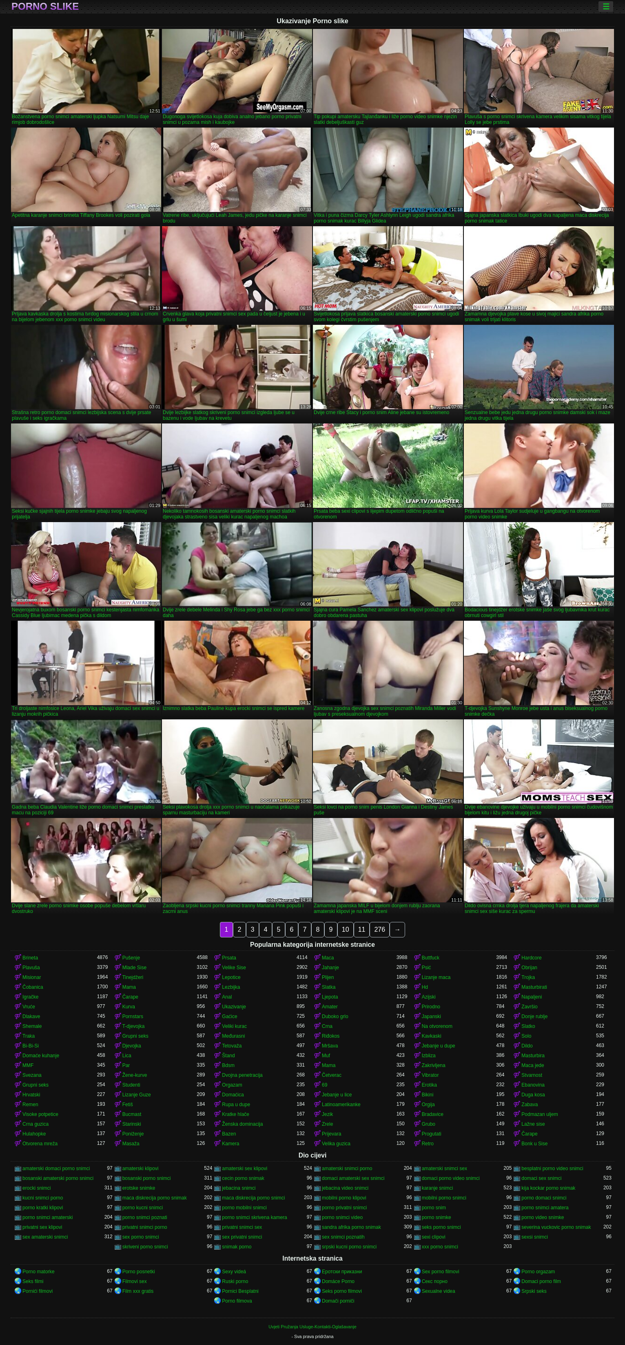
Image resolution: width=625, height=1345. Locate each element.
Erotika (429, 1085)
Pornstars (132, 1016)
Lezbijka (231, 987)
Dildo (526, 1046)
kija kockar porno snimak (548, 1188)
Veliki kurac (234, 1026)
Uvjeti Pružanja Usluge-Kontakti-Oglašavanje (312, 1326)
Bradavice (432, 1114)
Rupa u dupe (236, 1104)
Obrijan (529, 967)
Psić (426, 967)
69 (324, 1085)
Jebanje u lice (337, 1095)
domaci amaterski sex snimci (353, 1178)
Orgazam (232, 1085)
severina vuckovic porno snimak (556, 1227)
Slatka (328, 987)
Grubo (428, 1124)
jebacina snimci (238, 1188)
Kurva (128, 1007)
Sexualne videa (438, 1291)
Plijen (328, 977)
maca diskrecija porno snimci (253, 1198)
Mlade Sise (134, 967)
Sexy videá (234, 1271)
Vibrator (430, 1075)
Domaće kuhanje (40, 1055)
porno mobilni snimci (244, 1207)
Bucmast (132, 1114)
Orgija (428, 1104)
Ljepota (330, 997)
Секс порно (435, 1281)
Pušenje (131, 958)
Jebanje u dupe (438, 1046)
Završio (529, 1007)
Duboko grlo (335, 1016)
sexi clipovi (433, 1237)
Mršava (330, 1046)
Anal (227, 997)
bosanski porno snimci (146, 1178)
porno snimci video (342, 1217)
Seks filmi (32, 1281)
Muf (326, 1055)
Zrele (327, 1124)
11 (362, 929)
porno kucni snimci (142, 1207)
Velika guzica (336, 1144)
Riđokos (330, 1036)
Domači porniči (338, 1301)
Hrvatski (31, 1095)
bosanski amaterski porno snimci (57, 1178)
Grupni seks (135, 1036)
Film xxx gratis (138, 1291)
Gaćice (229, 1016)
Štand (228, 1055)
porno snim (434, 1207)
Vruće (28, 1007)
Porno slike (45, 6)
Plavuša (31, 967)
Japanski (431, 1016)
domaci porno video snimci (451, 1178)
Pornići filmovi (37, 1291)
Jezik (327, 1114)
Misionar (31, 977)
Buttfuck (430, 958)
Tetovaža (232, 1046)
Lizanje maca (436, 977)
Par (126, 1065)
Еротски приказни (342, 1271)
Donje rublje (534, 1016)
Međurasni (233, 1036)
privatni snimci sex (242, 1227)
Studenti (131, 1085)
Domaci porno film (541, 1281)
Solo (526, 1036)
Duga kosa (533, 1095)
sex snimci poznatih (343, 1237)
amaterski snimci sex (444, 1168)
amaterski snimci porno (347, 1168)
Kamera (230, 1144)
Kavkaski (431, 1036)
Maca (328, 958)
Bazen (229, 1134)
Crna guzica (35, 1124)
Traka (28, 1036)
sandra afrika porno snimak (351, 1227)
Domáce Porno (338, 1281)
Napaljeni (531, 997)
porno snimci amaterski (47, 1217)
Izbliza (429, 1055)
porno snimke (436, 1217)
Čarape (130, 997)
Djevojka (131, 1046)
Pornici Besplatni (240, 1291)
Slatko (528, 1026)
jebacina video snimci (345, 1188)
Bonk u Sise (534, 1144)
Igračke (30, 997)
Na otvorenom (437, 1026)
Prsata (229, 958)
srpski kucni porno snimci (349, 1247)
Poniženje (133, 1134)
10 (345, 929)
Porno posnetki (138, 1271)
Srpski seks (533, 1291)
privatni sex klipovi (42, 1227)
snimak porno (236, 1247)
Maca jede (532, 1065)
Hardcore (531, 958)
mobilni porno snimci (444, 1198)
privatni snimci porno (144, 1227)
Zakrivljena (433, 1065)
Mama (129, 987)
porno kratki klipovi (42, 1207)
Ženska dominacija (242, 1124)
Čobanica (32, 987)
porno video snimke (542, 1217)
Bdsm (228, 1065)
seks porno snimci (441, 1227)
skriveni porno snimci (145, 1247)
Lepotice (231, 977)
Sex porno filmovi (440, 1271)
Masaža (131, 1144)
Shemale (32, 1026)
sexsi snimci (534, 1237)
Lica (126, 1055)
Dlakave (31, 1016)
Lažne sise (533, 1124)
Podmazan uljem (539, 1114)
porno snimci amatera (544, 1207)
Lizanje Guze (136, 1095)
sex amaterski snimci (45, 1237)
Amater (330, 1007)
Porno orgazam (538, 1271)
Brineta (30, 958)
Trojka (528, 977)
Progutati (431, 1134)
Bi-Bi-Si (30, 1046)
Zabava (529, 1104)
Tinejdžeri (133, 977)
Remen (30, 1104)
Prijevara (331, 1134)
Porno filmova (237, 1301)
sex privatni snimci (242, 1237)
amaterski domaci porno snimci (56, 1168)
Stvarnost (531, 1075)
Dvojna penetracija (242, 1075)
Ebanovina (533, 1085)
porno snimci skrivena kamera (254, 1217)
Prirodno (431, 1007)
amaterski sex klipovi (244, 1168)
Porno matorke (38, 1271)
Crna (327, 1026)
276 (379, 929)
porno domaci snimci (543, 1198)
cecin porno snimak (243, 1178)
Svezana (32, 1075)
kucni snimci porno (42, 1198)
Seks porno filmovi (342, 1291)
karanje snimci (437, 1188)
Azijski (429, 997)
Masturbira (533, 1055)
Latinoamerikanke (341, 1104)
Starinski (131, 1124)
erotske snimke (138, 1188)
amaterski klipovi (140, 1168)
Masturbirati (534, 987)
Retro (428, 1144)
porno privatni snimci (344, 1207)
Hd (425, 987)
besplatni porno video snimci (552, 1168)
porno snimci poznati (144, 1217)
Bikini (428, 1095)
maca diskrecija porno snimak (154, 1198)
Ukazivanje (234, 1007)
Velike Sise (234, 967)
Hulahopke (34, 1134)
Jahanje (330, 967)
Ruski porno (235, 1281)
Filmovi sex (134, 1281)
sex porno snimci (140, 1237)
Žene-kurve (134, 1075)
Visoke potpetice (40, 1114)
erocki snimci (36, 1188)
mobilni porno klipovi (344, 1198)
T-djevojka (133, 1026)
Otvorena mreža (40, 1144)
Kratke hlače (235, 1114)
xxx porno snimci (440, 1247)
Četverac (331, 1075)
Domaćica (233, 1095)
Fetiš (127, 1104)
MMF (27, 1065)
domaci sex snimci (541, 1178)
